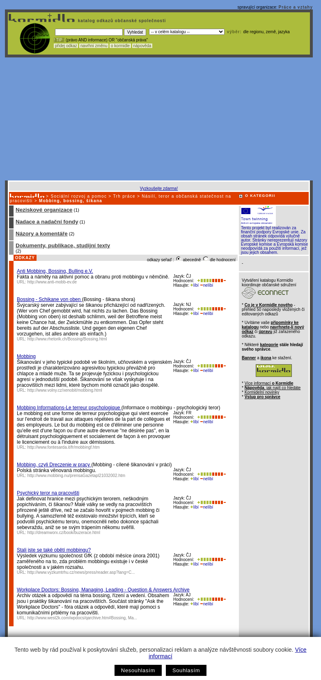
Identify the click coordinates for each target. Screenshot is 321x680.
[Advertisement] (159, 119)
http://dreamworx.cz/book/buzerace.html (64, 532)
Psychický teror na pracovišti (48, 493)
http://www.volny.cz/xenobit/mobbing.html (65, 390)
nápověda (142, 45)
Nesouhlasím (138, 670)
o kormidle (120, 45)
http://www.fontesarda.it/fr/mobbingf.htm (64, 447)
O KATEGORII (260, 196)
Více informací (269, 383)
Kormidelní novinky (262, 392)
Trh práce (124, 196)
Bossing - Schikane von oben (49, 299)
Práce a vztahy (296, 7)
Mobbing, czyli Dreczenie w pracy (54, 465)
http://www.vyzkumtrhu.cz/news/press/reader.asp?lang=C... (81, 572)
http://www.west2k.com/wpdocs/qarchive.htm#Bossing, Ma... (82, 618)
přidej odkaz (66, 45)
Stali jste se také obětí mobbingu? (54, 550)
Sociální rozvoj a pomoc (78, 196)
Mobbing (26, 356)
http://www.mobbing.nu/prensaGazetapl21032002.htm (77, 475)
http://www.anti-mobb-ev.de (52, 282)
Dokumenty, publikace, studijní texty (63, 245)
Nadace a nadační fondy (47, 222)
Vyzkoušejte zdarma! (159, 188)
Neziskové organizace (44, 210)
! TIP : (59, 40)
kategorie (269, 344)
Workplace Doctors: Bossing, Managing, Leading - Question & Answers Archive (103, 590)
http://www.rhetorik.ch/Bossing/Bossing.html (67, 339)
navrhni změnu (93, 45)
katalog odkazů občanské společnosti (121, 20)
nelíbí (206, 285)
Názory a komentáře (42, 233)
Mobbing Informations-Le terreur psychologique (69, 408)
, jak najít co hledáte (273, 388)
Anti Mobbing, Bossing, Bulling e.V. (55, 271)
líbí (194, 285)
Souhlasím (186, 670)
